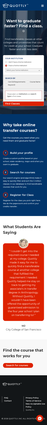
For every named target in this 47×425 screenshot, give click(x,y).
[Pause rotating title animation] (23, 31)
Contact (8, 401)
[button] (39, 418)
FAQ (6, 398)
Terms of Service (33, 401)
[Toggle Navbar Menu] (42, 5)
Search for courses (17, 365)
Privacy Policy (32, 398)
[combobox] (23, 70)
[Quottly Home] (12, 387)
